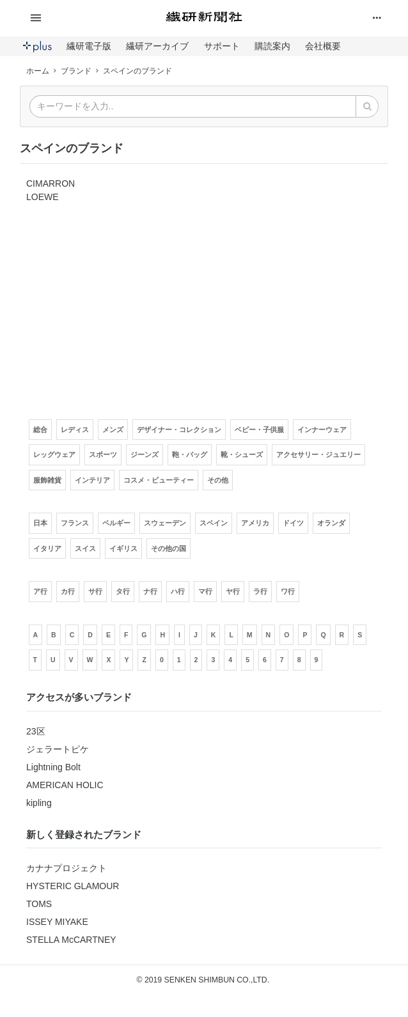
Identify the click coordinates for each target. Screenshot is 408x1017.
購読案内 (272, 46)
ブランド (76, 70)
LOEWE (42, 197)
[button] (85, 18)
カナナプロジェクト (66, 868)
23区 (35, 731)
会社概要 (323, 46)
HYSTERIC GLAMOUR (72, 886)
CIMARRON (50, 183)
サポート (222, 46)
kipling (39, 803)
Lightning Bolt (53, 767)
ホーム (37, 70)
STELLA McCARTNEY (71, 940)
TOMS (39, 904)
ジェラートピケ (57, 749)
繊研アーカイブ (157, 46)
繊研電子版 (89, 46)
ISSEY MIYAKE (57, 922)
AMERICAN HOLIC (65, 785)
